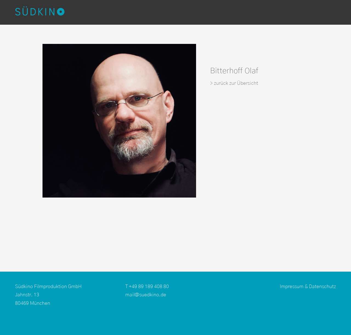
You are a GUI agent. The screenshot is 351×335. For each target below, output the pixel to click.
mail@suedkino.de (145, 294)
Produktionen (106, 12)
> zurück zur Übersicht (234, 83)
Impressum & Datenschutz (308, 286)
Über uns (303, 12)
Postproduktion (154, 12)
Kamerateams (203, 12)
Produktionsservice (256, 12)
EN (325, 12)
